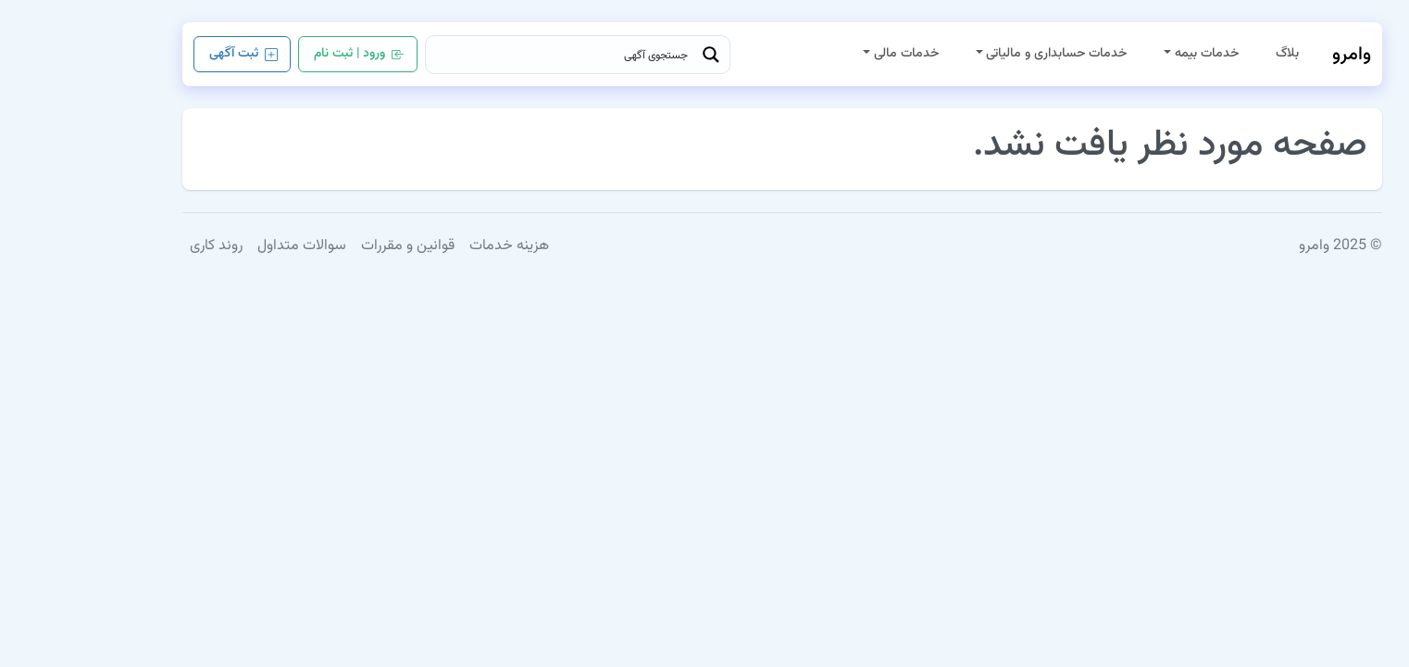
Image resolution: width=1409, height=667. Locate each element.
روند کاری (138, 246)
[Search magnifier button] (633, 55)
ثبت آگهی (165, 55)
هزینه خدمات (431, 246)
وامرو (1273, 54)
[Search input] (487, 55)
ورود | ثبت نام (281, 55)
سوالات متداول (224, 246)
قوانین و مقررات (330, 246)
